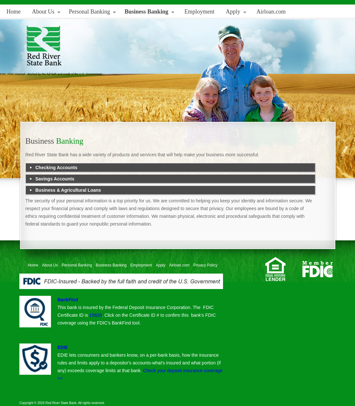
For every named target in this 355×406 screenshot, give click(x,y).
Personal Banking (90, 13)
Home (13, 11)
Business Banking (147, 13)
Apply (233, 13)
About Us (43, 13)
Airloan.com (271, 11)
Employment (200, 11)
